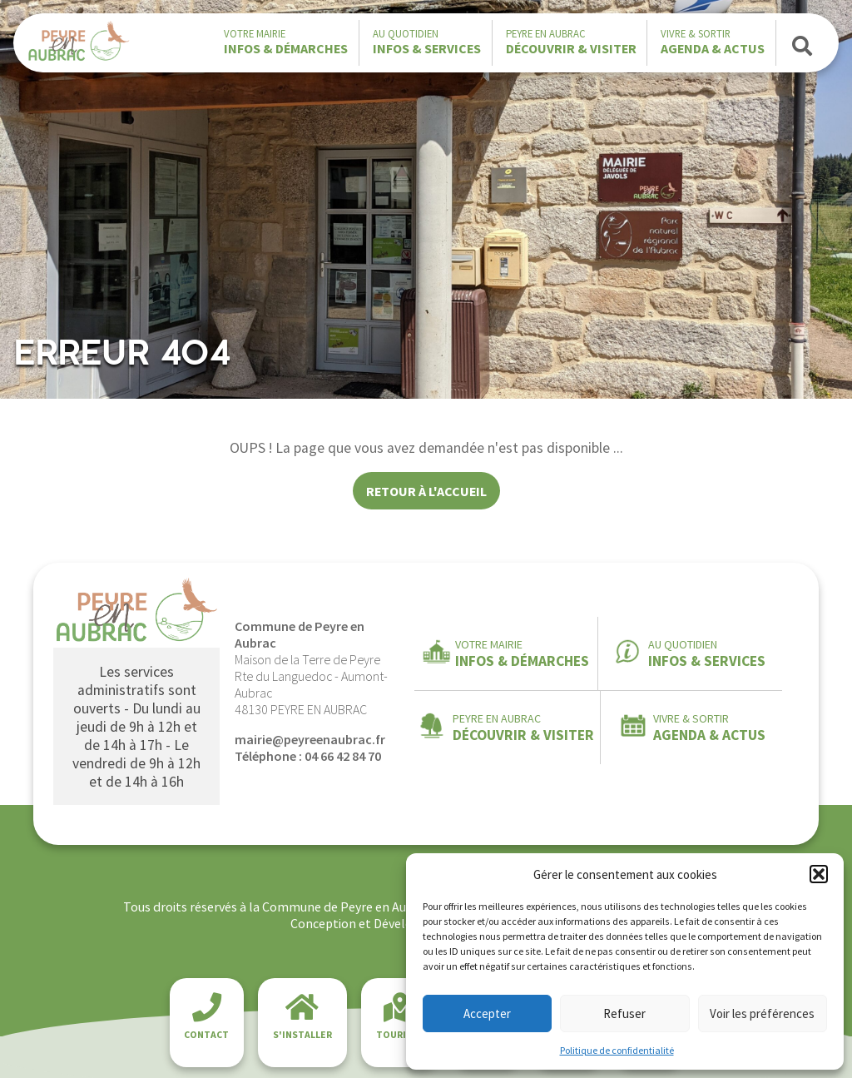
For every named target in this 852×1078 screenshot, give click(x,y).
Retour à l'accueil (426, 491)
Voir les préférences (762, 1013)
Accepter (487, 1013)
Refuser (624, 1013)
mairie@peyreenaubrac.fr (310, 739)
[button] (818, 874)
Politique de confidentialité (617, 1050)
